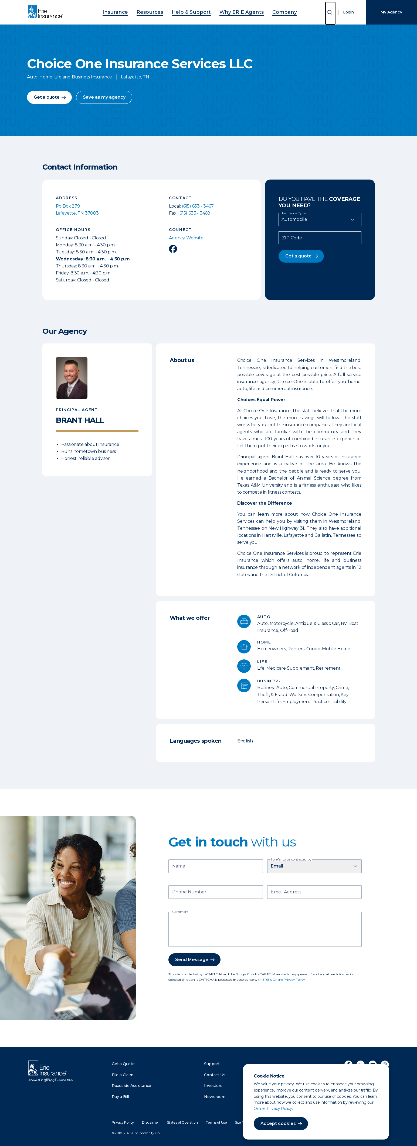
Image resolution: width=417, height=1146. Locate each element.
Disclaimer (150, 1122)
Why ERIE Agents (234, 11)
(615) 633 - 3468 (194, 213)
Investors (213, 1085)
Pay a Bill (120, 1096)
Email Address (286, 892)
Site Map (241, 1122)
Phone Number (189, 892)
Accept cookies (278, 1123)
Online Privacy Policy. (273, 1108)
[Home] (46, 12)
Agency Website (186, 237)
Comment (180, 911)
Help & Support (193, 11)
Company (269, 11)
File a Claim (122, 1074)
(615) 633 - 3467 (198, 206)
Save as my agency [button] (104, 97)
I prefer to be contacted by (291, 859)
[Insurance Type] (320, 219)
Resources (158, 11)
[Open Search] (330, 13)
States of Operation (182, 1122)
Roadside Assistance (131, 1085)
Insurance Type (294, 213)
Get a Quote (123, 1063)
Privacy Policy (123, 1122)
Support (212, 1063)
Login (348, 12)
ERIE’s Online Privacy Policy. (284, 980)
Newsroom (214, 1096)
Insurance (130, 11)
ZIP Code (292, 238)
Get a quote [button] (47, 97)
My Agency (391, 12)
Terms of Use (216, 1122)
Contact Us (214, 1074)
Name (178, 867)
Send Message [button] (191, 959)
